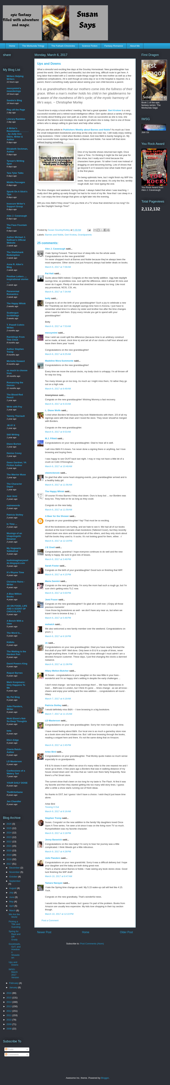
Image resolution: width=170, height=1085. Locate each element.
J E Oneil (50, 547)
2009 (9, 1024)
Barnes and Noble (54, 234)
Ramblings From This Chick (16, 338)
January (13, 987)
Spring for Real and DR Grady (14, 935)
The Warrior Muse (16, 474)
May (11, 901)
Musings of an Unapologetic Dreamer (14, 536)
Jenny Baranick (53, 839)
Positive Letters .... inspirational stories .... (17, 279)
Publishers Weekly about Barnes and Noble (86, 129)
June (12, 897)
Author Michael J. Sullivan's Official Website (16, 240)
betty (47, 298)
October (13, 876)
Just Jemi (12, 496)
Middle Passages (16, 182)
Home (12, 46)
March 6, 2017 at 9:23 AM (58, 404)
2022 (9, 841)
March (12, 910)
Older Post (126, 932)
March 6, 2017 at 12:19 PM (58, 541)
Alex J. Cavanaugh (55, 248)
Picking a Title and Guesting (14, 924)
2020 (9, 850)
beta (9, 730)
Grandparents (85, 234)
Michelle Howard (16, 361)
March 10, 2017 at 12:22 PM (59, 914)
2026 (9, 824)
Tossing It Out (52, 807)
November (15, 872)
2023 (9, 837)
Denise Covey (14, 453)
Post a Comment (50, 920)
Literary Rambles (16, 119)
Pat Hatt (49, 273)
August (13, 888)
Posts (9, 1049)
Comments (12, 1054)
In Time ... (12, 524)
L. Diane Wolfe (53, 410)
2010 (9, 1019)
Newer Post (44, 932)
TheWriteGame (15, 792)
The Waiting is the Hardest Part (16, 653)
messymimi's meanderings (14, 89)
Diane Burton (14, 444)
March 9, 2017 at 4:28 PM (58, 851)
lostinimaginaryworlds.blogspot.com (17, 561)
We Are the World (14, 915)
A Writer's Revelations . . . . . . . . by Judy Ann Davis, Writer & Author (17, 134)
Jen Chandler (14, 801)
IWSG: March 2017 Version (14, 973)
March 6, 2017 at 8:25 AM (58, 354)
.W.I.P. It (11, 425)
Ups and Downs (13, 963)
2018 (9, 859)
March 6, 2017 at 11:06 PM (58, 664)
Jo (46, 643)
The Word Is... (14, 633)
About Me (135, 46)
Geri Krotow (114, 110)
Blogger (105, 1078)
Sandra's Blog (14, 100)
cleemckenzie (52, 472)
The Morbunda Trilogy (33, 46)
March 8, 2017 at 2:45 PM (58, 745)
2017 (9, 863)
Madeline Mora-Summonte (59, 360)
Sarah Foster (52, 565)
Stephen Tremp (53, 818)
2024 (9, 832)
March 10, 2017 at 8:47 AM (58, 876)
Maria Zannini (52, 581)
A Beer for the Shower (57, 516)
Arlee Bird (50, 751)
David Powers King (17, 663)
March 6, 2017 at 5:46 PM (58, 617)
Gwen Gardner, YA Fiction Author (16, 464)
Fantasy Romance (113, 46)
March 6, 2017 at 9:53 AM (58, 431)
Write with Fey (14, 406)
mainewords (13, 505)
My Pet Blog (13, 697)
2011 (9, 1015)
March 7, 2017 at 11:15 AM (58, 714)
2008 (9, 1028)
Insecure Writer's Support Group (16, 205)
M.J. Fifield (51, 438)
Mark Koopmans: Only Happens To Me (16, 685)
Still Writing (13, 434)
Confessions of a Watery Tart (16, 772)
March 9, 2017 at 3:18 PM (58, 833)
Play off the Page (16, 109)
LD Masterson (52, 720)
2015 (9, 997)
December (15, 867)
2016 (9, 993)
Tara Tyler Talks (15, 173)
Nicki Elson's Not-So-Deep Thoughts (17, 720)
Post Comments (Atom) (92, 943)
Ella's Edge (13, 740)
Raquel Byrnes (15, 673)
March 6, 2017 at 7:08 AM (58, 267)
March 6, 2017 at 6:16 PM (58, 636)
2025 (9, 828)
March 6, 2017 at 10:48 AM (58, 466)
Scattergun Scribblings (13, 314)
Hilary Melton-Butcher (57, 670)
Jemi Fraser (51, 599)
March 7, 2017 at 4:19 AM (58, 698)
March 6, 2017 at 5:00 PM (58, 593)
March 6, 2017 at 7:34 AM (58, 291)
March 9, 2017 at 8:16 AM (58, 811)
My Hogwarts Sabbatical (14, 549)
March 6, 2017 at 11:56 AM (58, 484)
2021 (9, 846)
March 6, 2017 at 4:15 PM (58, 574)
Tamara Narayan (54, 883)
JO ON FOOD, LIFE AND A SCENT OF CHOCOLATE (17, 609)
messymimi (51, 332)
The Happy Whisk (54, 491)
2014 (9, 1002)
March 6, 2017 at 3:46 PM (58, 559)
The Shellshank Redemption (15, 253)
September (15, 881)
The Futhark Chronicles (63, 46)
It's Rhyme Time (15, 572)
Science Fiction (89, 46)
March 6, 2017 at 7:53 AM (58, 326)
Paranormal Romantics (13, 292)
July (11, 892)
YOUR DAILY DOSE (17, 782)
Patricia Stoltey (53, 705)
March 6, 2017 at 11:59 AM (58, 509)
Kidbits (10, 642)
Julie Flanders (52, 858)
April (12, 906)
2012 (9, 1011)
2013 (9, 1006)
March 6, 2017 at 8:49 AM (58, 388)
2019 (9, 855)
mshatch (49, 624)
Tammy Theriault (16, 416)
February (14, 983)
